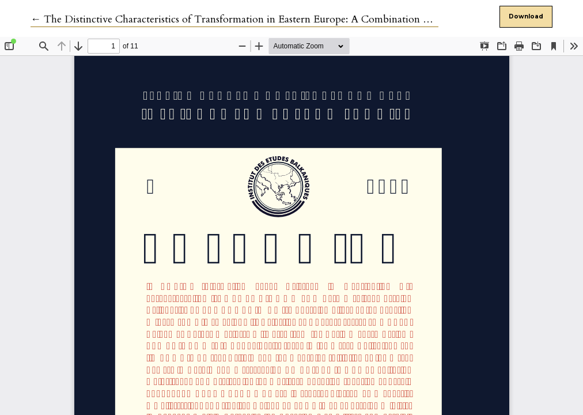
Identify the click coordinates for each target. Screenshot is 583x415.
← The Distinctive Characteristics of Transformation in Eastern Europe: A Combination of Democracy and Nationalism (296, 19)
